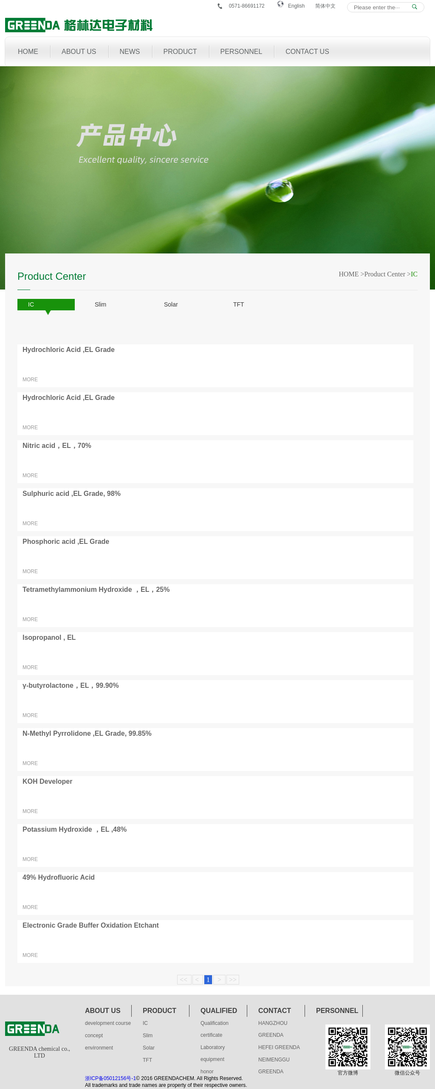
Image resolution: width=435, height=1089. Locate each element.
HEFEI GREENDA (279, 1047)
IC (31, 304)
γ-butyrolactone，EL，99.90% (71, 685)
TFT (238, 304)
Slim (100, 304)
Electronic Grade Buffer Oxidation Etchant (91, 925)
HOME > (351, 274)
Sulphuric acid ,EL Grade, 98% (72, 493)
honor (207, 1072)
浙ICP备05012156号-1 (110, 1078)
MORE (30, 380)
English (296, 6)
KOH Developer (47, 781)
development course (108, 1023)
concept (94, 1035)
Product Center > (387, 274)
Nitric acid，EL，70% (57, 445)
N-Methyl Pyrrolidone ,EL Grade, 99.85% (87, 733)
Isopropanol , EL (49, 637)
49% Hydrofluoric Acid (59, 877)
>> (233, 979)
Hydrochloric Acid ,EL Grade (69, 349)
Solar (171, 304)
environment (99, 1048)
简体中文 (325, 6)
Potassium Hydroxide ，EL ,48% (75, 829)
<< (184, 979)
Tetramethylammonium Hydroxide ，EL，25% (96, 589)
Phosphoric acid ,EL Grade (66, 541)
